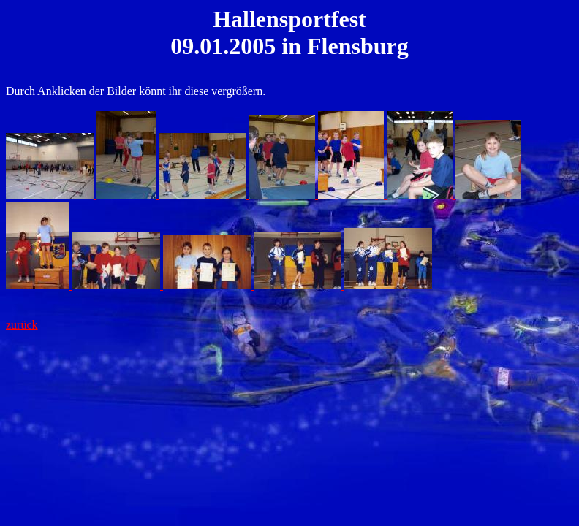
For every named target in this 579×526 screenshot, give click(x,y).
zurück (22, 325)
